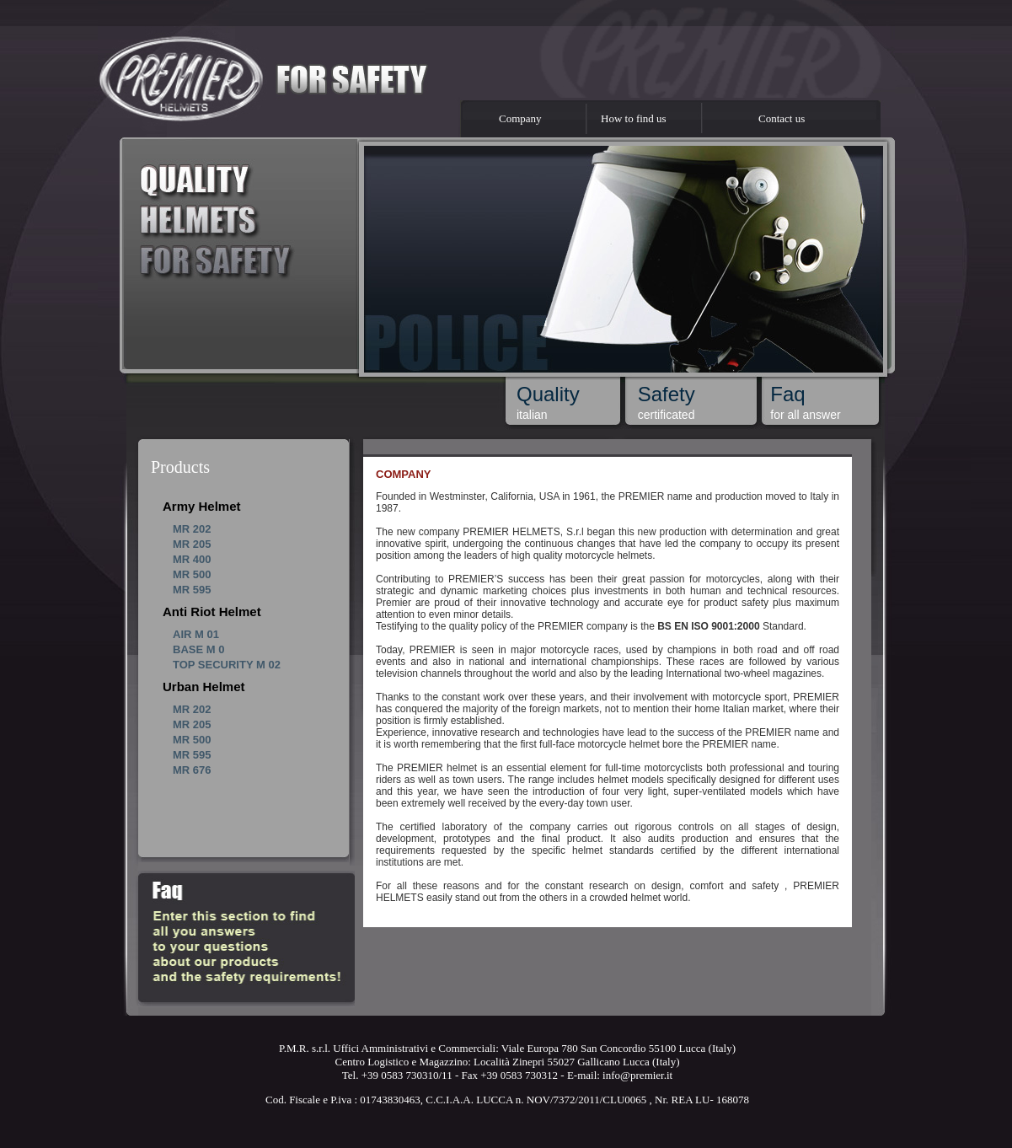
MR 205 (192, 544)
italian (532, 414)
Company (520, 118)
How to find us (634, 118)
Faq (787, 394)
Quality (548, 394)
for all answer (805, 414)
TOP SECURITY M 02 (227, 664)
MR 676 (192, 770)
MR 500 (192, 574)
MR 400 (192, 559)
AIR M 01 (196, 634)
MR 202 (192, 529)
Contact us (781, 118)
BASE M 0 (198, 649)
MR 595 (192, 589)
